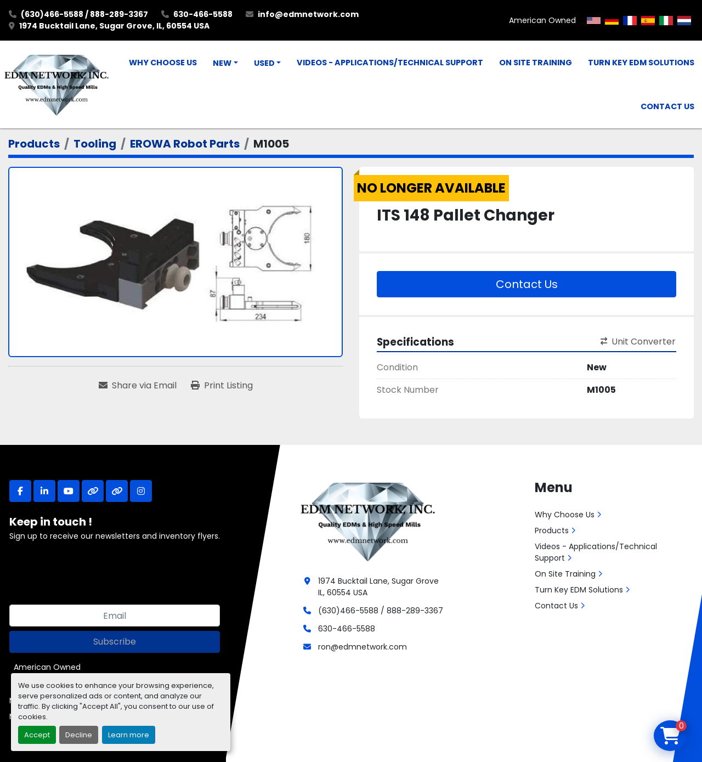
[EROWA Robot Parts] (185, 143)
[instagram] (141, 491)
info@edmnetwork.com (308, 14)
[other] (93, 491)
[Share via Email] (138, 385)
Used (264, 63)
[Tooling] (94, 143)
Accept (37, 735)
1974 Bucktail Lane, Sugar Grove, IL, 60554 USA (114, 25)
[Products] (34, 143)
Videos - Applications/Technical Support (390, 62)
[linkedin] (44, 491)
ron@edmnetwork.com (362, 646)
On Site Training (535, 62)
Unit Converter (638, 341)
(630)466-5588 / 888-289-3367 (84, 14)
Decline (78, 735)
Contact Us (667, 106)
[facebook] (20, 491)
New (222, 63)
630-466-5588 (203, 14)
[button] (225, 64)
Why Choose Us (163, 62)
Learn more (128, 735)
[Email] (114, 615)
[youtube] (69, 491)
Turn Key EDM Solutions (641, 62)
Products (552, 530)
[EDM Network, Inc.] (368, 520)
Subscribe (114, 641)
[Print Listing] (222, 385)
